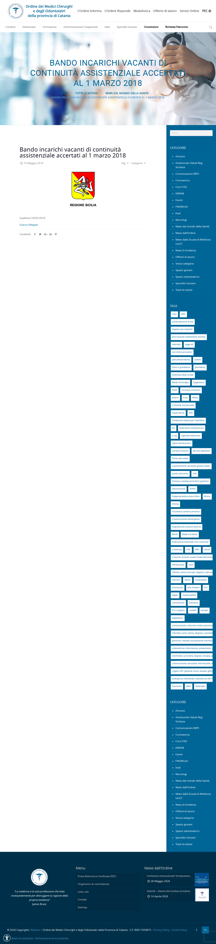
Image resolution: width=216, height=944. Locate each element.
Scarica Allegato (29, 225)
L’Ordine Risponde (117, 11)
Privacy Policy (161, 930)
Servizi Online (189, 11)
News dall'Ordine (185, 233)
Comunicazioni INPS (187, 174)
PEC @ (206, 11)
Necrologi (181, 220)
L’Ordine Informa (90, 11)
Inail (178, 213)
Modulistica (141, 11)
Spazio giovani (184, 270)
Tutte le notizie (86, 93)
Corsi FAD (181, 187)
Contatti (82, 899)
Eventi (179, 200)
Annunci (180, 156)
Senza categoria (185, 263)
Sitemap (82, 907)
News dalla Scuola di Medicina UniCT (193, 241)
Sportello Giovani (186, 283)
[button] (7, 938)
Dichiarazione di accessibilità (51, 938)
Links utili (83, 892)
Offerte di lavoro (165, 11)
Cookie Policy (179, 930)
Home (64, 93)
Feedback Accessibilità (20, 938)
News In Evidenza (186, 250)
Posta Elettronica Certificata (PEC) (97, 876)
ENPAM (180, 193)
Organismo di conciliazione (93, 884)
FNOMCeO (182, 207)
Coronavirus (183, 180)
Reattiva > (36, 930)
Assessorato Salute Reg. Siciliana (189, 165)
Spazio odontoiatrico (187, 277)
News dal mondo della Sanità (127, 93)
